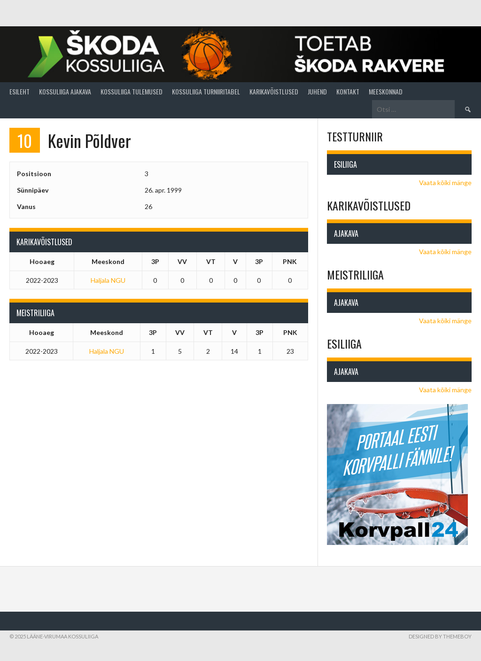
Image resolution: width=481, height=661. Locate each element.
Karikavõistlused (273, 91)
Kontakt (347, 91)
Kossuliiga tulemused (132, 91)
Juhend (317, 91)
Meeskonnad (386, 91)
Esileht (19, 91)
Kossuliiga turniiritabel (206, 91)
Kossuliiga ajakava (65, 91)
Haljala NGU (108, 280)
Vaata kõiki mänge (445, 183)
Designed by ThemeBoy (440, 636)
